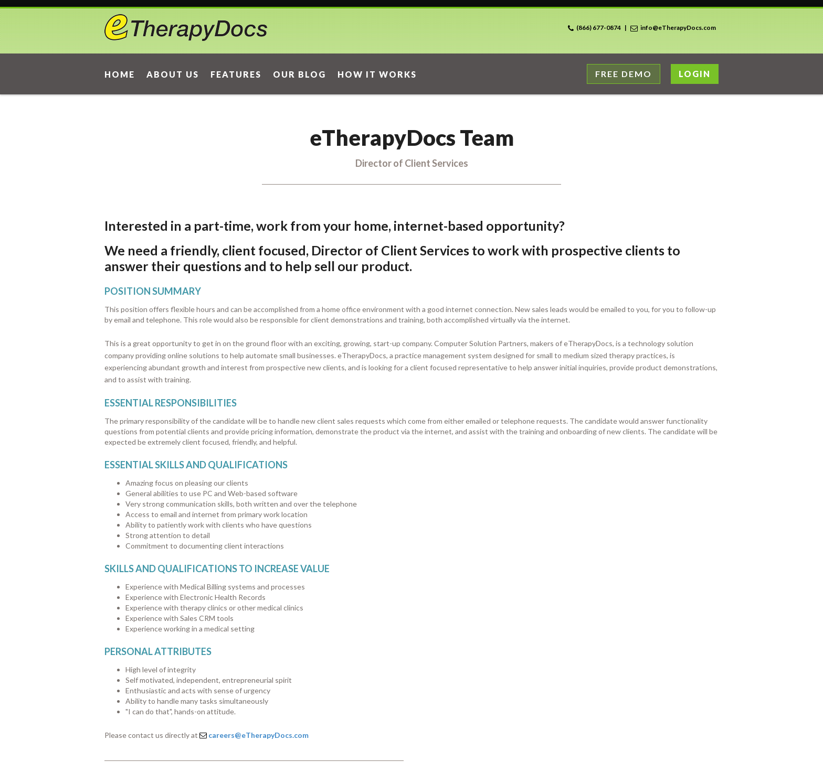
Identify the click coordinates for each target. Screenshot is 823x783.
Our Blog (299, 74)
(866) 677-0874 (598, 27)
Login (695, 74)
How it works (377, 74)
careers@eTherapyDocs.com (258, 735)
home (119, 74)
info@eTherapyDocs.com (678, 27)
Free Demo (623, 74)
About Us (172, 74)
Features (235, 74)
